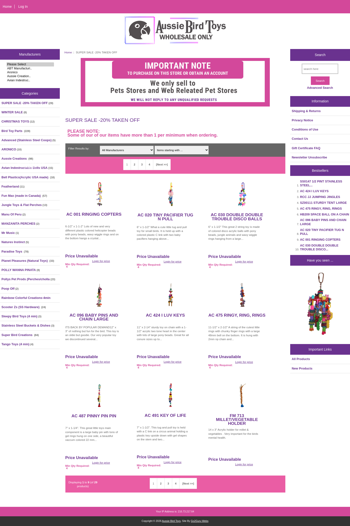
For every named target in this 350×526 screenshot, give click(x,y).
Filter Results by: (78, 148)
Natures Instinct (15, 242)
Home (7, 6)
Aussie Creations (17, 158)
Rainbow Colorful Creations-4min (26, 298)
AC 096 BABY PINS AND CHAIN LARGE (94, 317)
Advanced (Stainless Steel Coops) (28, 140)
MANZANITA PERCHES (20, 223)
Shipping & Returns (306, 111)
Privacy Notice (302, 120)
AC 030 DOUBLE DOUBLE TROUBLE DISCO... (319, 247)
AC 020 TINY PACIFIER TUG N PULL (165, 217)
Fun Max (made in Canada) (24, 195)
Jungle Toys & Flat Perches (24, 205)
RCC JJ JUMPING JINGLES (320, 197)
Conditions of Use (305, 129)
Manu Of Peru (13, 214)
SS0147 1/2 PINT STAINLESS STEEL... (321, 183)
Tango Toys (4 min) (17, 344)
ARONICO (11, 149)
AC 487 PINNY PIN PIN (93, 415)
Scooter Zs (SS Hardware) (23, 307)
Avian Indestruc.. (30, 80)
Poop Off (9, 288)
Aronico (30, 72)
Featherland (13, 186)
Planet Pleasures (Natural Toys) (27, 261)
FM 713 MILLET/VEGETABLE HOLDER (237, 419)
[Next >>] (162, 164)
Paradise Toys (15, 251)
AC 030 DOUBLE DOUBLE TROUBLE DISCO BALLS (237, 216)
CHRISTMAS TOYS (18, 121)
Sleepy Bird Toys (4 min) (21, 316)
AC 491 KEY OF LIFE (165, 415)
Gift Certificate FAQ (306, 148)
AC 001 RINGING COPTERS (94, 214)
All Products (301, 359)
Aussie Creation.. (30, 76)
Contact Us (300, 138)
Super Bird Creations (20, 335)
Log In (23, 6)
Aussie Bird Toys (171, 521)
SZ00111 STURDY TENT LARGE (323, 203)
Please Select (30, 64)
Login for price (101, 261)
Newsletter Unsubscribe (309, 157)
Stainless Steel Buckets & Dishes (27, 325)
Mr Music (10, 233)
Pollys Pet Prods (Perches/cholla (28, 279)
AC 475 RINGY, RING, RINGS (236, 315)
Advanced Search (320, 88)
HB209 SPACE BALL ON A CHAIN (324, 214)
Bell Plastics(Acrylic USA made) (28, 177)
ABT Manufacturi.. (30, 68)
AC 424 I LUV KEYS (165, 315)
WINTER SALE (14, 112)
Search (320, 55)
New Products (302, 368)
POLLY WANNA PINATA (20, 270)
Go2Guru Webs (199, 521)
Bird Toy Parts (15, 131)
